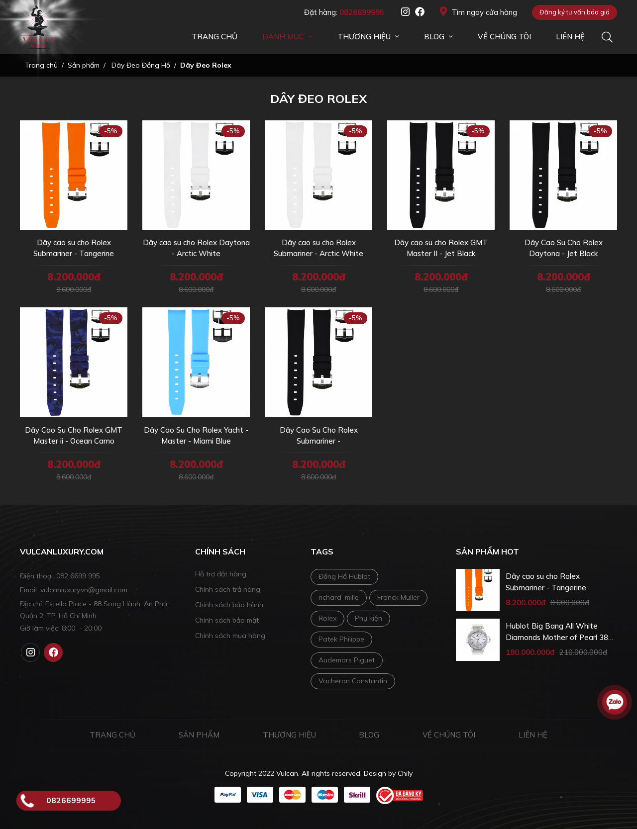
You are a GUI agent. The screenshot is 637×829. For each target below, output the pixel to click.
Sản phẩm (199, 734)
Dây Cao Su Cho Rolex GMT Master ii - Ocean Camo (73, 435)
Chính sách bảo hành (229, 604)
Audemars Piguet (346, 659)
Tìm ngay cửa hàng (478, 11)
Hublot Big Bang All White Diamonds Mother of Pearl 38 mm (557, 632)
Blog (369, 734)
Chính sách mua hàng (230, 635)
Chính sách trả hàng (227, 589)
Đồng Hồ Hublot (344, 576)
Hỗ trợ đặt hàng (220, 573)
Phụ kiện (368, 618)
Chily (405, 773)
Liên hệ (533, 734)
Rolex (327, 618)
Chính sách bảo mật (227, 620)
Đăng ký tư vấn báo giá (574, 12)
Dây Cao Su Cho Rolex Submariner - (319, 435)
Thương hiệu (289, 734)
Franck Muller (398, 597)
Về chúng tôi (449, 734)
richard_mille (338, 597)
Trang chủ (112, 734)
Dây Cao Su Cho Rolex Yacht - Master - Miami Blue (196, 435)
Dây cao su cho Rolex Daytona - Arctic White (196, 248)
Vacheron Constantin (352, 680)
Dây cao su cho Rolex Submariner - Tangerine (73, 248)
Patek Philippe (341, 639)
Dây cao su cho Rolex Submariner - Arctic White (318, 248)
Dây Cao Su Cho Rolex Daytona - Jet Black (564, 248)
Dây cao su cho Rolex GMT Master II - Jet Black (441, 248)
